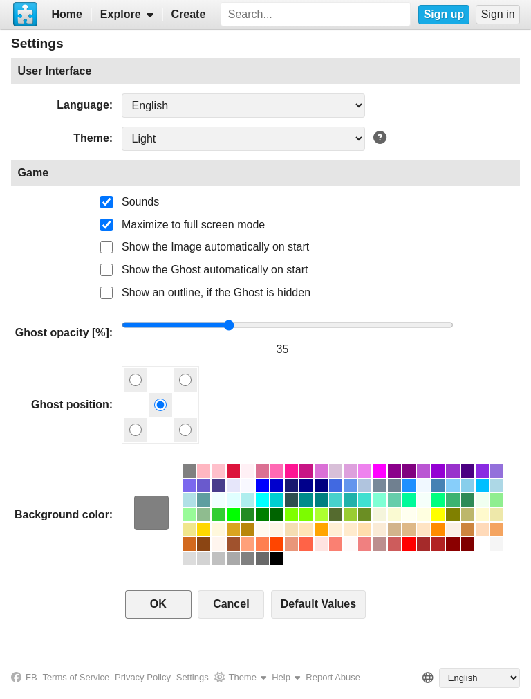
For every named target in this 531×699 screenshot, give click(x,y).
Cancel (231, 604)
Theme (91, 138)
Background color (62, 514)
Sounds (140, 202)
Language (83, 105)
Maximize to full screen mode (193, 224)
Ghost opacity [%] (62, 332)
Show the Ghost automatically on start (215, 269)
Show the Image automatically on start (215, 247)
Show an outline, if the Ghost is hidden (216, 292)
